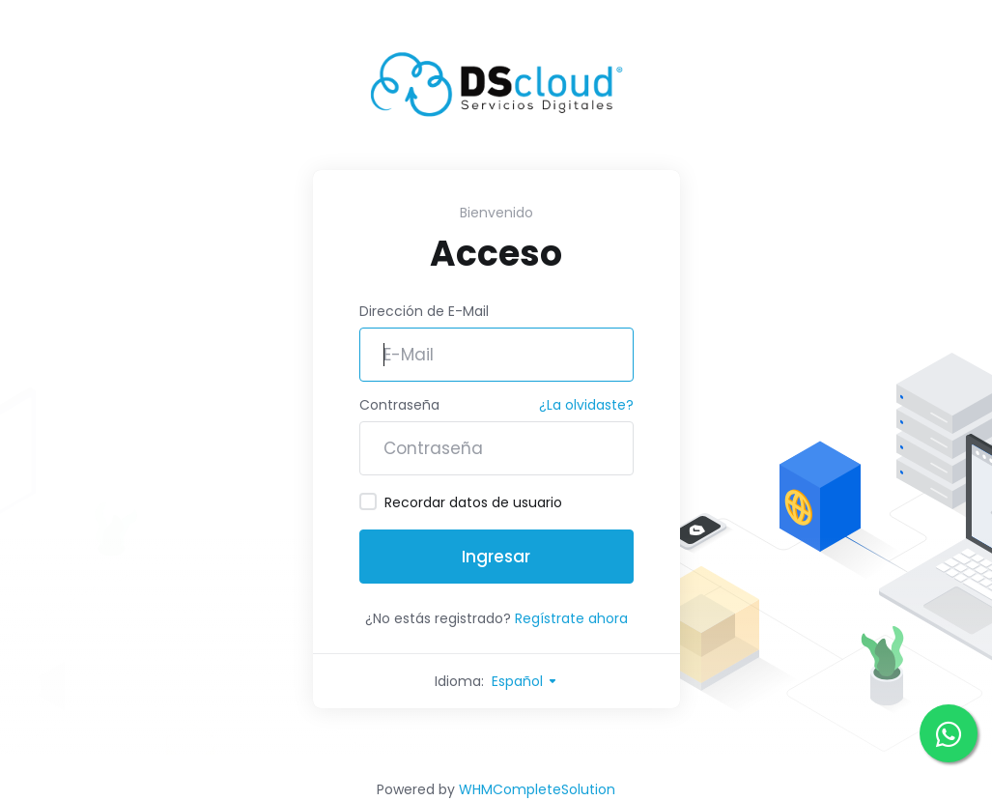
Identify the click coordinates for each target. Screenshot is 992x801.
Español (525, 681)
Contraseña (399, 405)
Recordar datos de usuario (460, 502)
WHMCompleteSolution (537, 789)
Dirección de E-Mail (424, 311)
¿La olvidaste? (586, 405)
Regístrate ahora (571, 618)
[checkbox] (368, 501)
